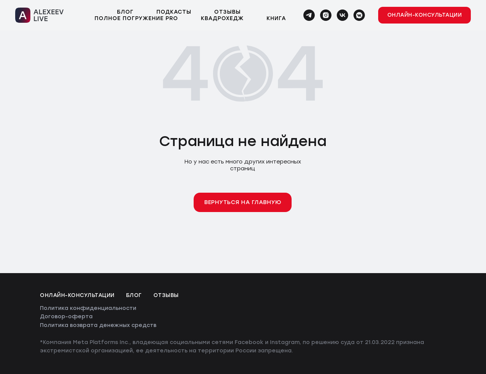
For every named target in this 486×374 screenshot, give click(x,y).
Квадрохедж (222, 18)
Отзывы (227, 12)
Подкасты (173, 12)
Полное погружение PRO (136, 18)
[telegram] (309, 15)
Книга (276, 18)
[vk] (342, 15)
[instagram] (325, 15)
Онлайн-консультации (77, 295)
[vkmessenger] (359, 15)
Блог (125, 12)
